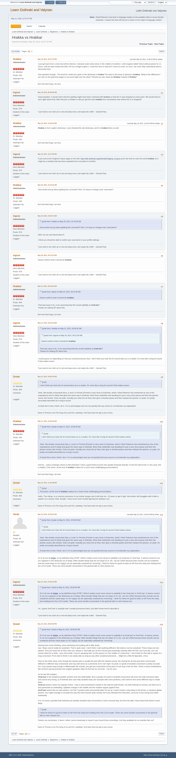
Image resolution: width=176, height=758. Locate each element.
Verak (16, 514)
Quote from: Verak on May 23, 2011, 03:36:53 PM (61, 587)
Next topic (159, 44)
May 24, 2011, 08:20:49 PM (47, 624)
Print (161, 51)
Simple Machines (28, 755)
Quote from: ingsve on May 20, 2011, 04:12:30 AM (61, 292)
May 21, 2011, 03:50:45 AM (47, 376)
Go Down (15, 51)
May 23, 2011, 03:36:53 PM (47, 514)
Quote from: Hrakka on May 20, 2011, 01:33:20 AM (61, 222)
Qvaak (16, 376)
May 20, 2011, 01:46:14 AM (47, 216)
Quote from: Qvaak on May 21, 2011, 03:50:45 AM (61, 427)
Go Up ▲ (164, 755)
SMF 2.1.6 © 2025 (15, 755)
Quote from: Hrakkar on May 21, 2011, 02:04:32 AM (61, 329)
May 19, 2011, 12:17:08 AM (47, 154)
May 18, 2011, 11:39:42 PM (47, 123)
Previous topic (146, 44)
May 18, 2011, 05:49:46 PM (47, 92)
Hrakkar (17, 59)
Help (145, 755)
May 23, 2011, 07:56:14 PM (47, 582)
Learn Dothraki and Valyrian (31, 10)
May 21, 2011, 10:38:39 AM (47, 421)
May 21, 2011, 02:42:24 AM (47, 323)
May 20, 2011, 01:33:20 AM (47, 185)
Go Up (14, 734)
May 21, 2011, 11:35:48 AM (47, 483)
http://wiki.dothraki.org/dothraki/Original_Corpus (100, 159)
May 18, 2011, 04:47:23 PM (47, 59)
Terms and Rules (153, 755)
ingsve (16, 92)
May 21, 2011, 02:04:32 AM (47, 286)
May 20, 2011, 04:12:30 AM (47, 255)
